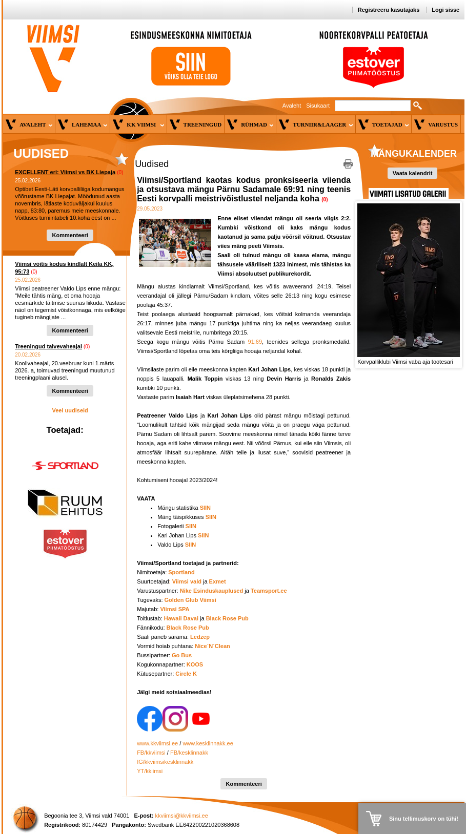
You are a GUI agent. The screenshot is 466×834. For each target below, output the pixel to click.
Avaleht (291, 105)
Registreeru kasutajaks (388, 10)
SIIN (191, 526)
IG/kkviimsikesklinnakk (165, 762)
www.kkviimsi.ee (157, 743)
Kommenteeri (70, 235)
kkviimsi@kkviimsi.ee (181, 815)
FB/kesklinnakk (189, 752)
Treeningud (203, 124)
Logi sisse (445, 10)
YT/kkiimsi (150, 771)
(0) (120, 172)
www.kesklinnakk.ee (208, 743)
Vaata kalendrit (413, 173)
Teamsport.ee (269, 591)
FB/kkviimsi (151, 752)
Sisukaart (318, 105)
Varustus (443, 124)
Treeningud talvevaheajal (48, 346)
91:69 (255, 342)
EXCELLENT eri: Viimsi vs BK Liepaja (65, 172)
